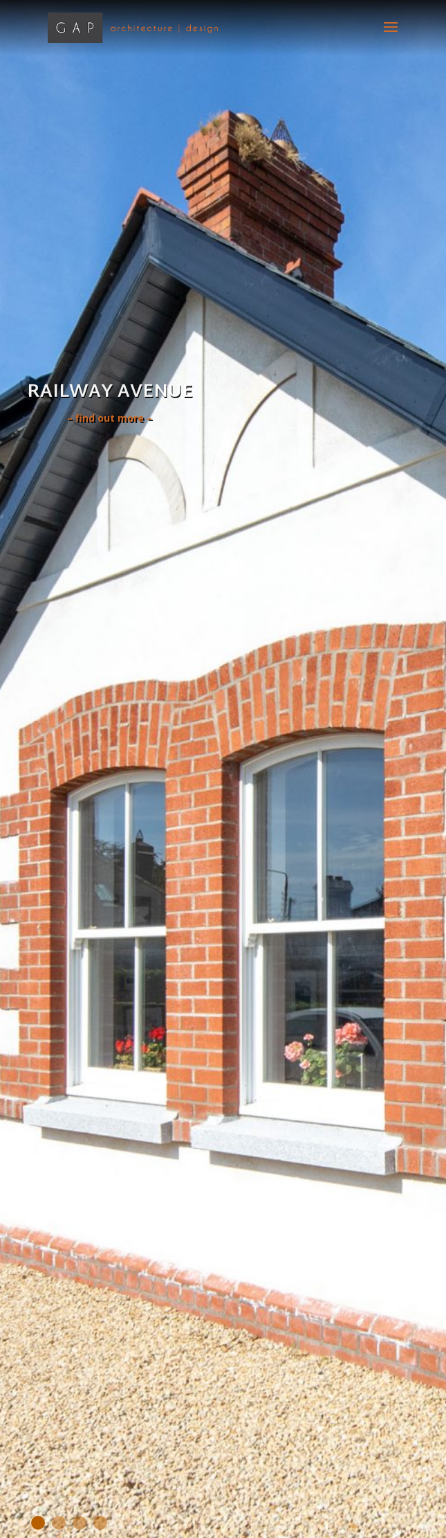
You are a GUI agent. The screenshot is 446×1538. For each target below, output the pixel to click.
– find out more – (109, 419)
